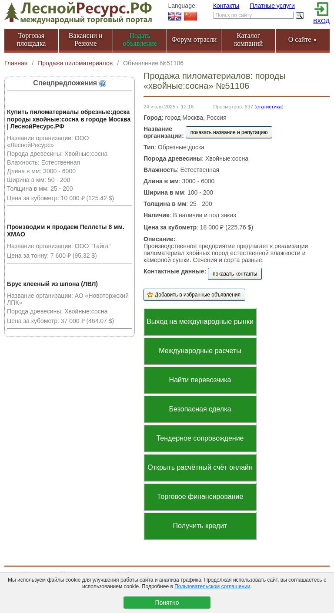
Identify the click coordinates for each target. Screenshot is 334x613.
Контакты (226, 5)
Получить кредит (200, 525)
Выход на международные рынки (200, 321)
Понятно (167, 602)
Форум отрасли (194, 39)
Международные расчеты (200, 350)
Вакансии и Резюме (86, 39)
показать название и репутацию (229, 132)
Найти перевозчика (200, 380)
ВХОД (321, 20)
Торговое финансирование (200, 496)
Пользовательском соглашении (212, 586)
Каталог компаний (248, 39)
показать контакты (235, 274)
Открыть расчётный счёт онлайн (200, 467)
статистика (269, 106)
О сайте (302, 39)
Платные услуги (272, 5)
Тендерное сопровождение (200, 438)
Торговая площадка (31, 39)
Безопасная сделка (200, 409)
